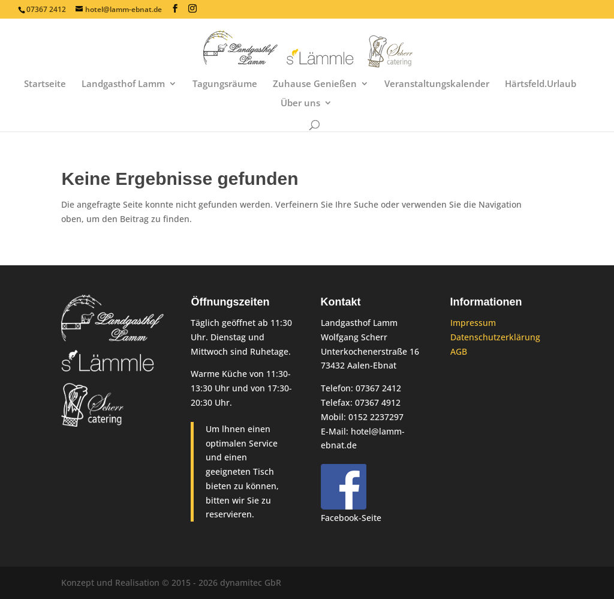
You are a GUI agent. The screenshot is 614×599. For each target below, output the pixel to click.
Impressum (473, 322)
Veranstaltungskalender (436, 84)
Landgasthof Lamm (123, 84)
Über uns (300, 103)
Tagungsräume (224, 84)
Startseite (45, 84)
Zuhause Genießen (315, 84)
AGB (458, 351)
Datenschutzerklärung (495, 337)
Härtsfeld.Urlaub (540, 84)
